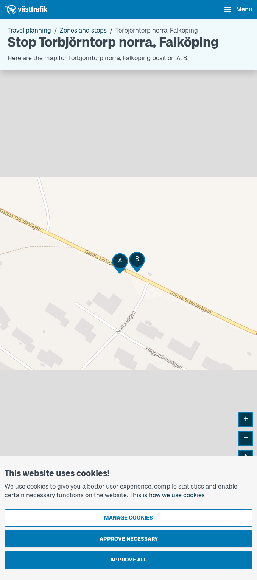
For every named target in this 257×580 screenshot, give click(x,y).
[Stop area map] (128, 273)
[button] (120, 263)
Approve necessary (129, 539)
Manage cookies (128, 518)
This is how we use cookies (167, 495)
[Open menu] (237, 9)
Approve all (128, 560)
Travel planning (29, 30)
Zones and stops (83, 30)
